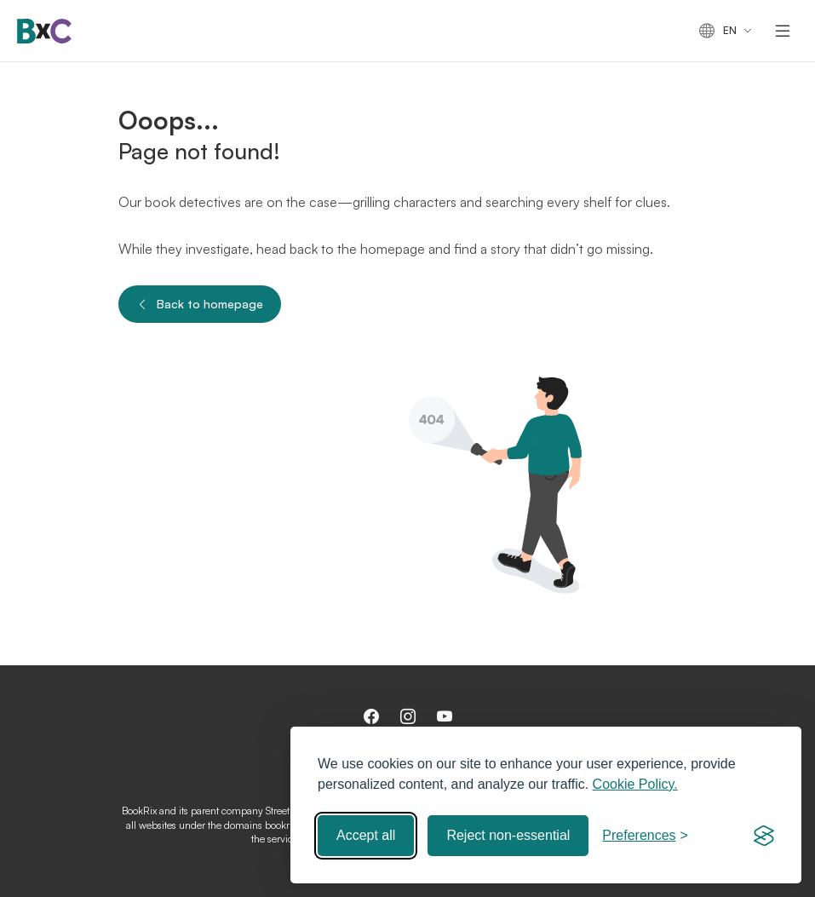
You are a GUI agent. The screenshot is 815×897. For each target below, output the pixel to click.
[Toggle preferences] (645, 835)
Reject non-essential (508, 835)
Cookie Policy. (635, 784)
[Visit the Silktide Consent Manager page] (764, 835)
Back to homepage (199, 304)
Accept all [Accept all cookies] (365, 835)
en (718, 31)
